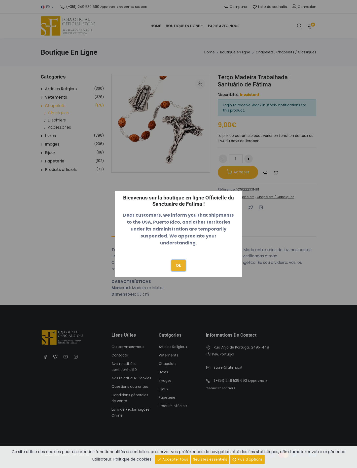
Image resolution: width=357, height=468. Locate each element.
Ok (178, 265)
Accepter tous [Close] (172, 459)
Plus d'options (247, 459)
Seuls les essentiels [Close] (210, 459)
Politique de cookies (132, 459)
